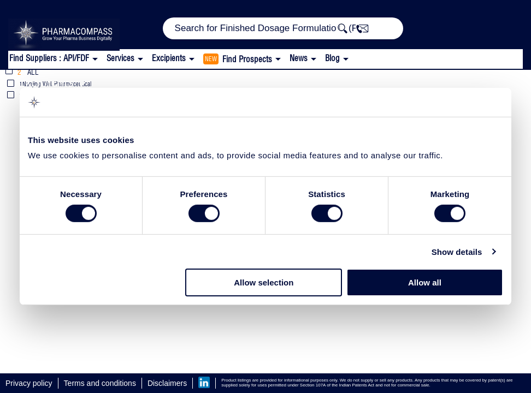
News (299, 58)
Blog (332, 58)
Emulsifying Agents (143, 81)
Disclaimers (167, 383)
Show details (457, 252)
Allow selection (263, 282)
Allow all (424, 282)
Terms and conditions (100, 383)
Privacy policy (28, 383)
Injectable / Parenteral (270, 81)
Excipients (46, 81)
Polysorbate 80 (387, 81)
